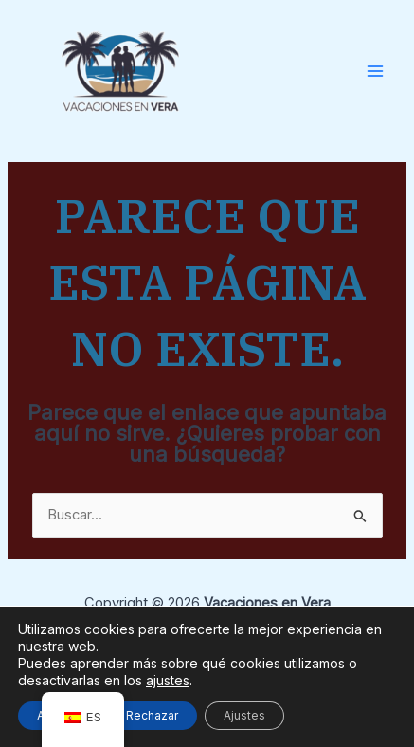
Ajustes (244, 715)
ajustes (167, 680)
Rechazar (152, 715)
